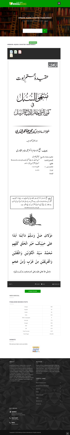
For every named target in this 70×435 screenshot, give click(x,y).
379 (51, 328)
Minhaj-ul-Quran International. (25, 432)
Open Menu (59, 3)
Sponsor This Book (32, 291)
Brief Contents (33, 42)
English (26, 309)
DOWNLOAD (55, 284)
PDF (26, 325)
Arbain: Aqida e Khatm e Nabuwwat (35, 21)
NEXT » (10, 284)
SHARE (37, 284)
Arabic (26, 312)
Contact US (38, 404)
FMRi (37, 397)
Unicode (26, 320)
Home (23, 21)
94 (51, 309)
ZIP (26, 328)
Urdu (26, 315)
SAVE (43, 284)
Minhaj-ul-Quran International (42, 385)
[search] (34, 31)
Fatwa (37, 391)
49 (51, 312)
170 (51, 320)
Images (26, 323)
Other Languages (26, 317)
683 (51, 306)
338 (51, 325)
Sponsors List (39, 401)
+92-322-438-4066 (15, 419)
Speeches (38, 388)
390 (51, 323)
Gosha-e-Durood (39, 394)
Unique (26, 306)
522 (51, 315)
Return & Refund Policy (41, 382)
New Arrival (14, 296)
